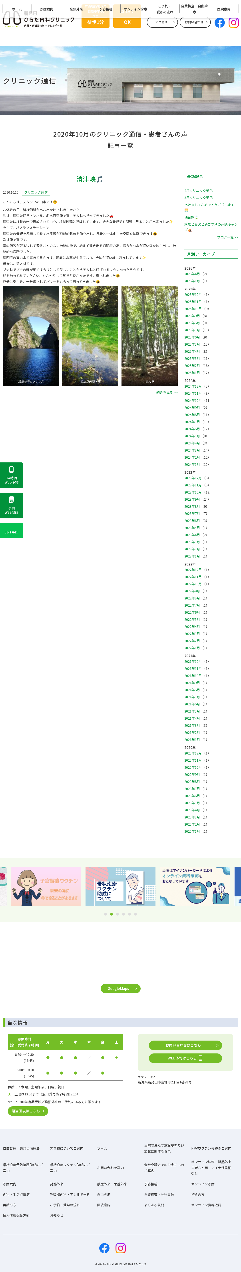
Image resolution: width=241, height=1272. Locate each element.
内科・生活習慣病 (16, 1194)
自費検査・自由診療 (194, 37)
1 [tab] (105, 914)
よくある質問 (154, 1205)
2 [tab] (111, 914)
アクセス (161, 22)
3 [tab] (117, 914)
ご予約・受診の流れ (165, 37)
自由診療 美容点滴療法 (21, 1148)
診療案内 (46, 37)
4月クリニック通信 (198, 190)
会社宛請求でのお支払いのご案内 (164, 1168)
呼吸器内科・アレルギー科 (70, 1194)
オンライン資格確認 (206, 1205)
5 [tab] (129, 914)
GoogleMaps (118, 988)
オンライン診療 (135, 37)
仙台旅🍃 (191, 217)
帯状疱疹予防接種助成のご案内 (23, 1168)
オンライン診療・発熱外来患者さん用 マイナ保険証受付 (211, 1167)
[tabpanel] (120, 886)
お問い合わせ (194, 22)
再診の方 (9, 1205)
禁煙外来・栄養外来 (112, 1184)
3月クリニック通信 (198, 197)
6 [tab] (135, 914)
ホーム (17, 37)
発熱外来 (76, 37)
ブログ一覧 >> (227, 237)
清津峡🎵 (90, 179)
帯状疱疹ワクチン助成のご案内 (70, 1168)
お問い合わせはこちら (183, 1045)
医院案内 (224, 37)
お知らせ (56, 1215)
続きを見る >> (167, 392)
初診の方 (198, 1194)
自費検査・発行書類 (159, 1194)
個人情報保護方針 (16, 1215)
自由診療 (103, 1194)
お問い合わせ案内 (110, 1167)
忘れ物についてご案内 (66, 1148)
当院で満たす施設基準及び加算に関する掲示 (164, 1148)
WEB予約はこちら (185, 1058)
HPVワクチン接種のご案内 (211, 1148)
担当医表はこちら (26, 1110)
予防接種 (105, 37)
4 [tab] (123, 914)
